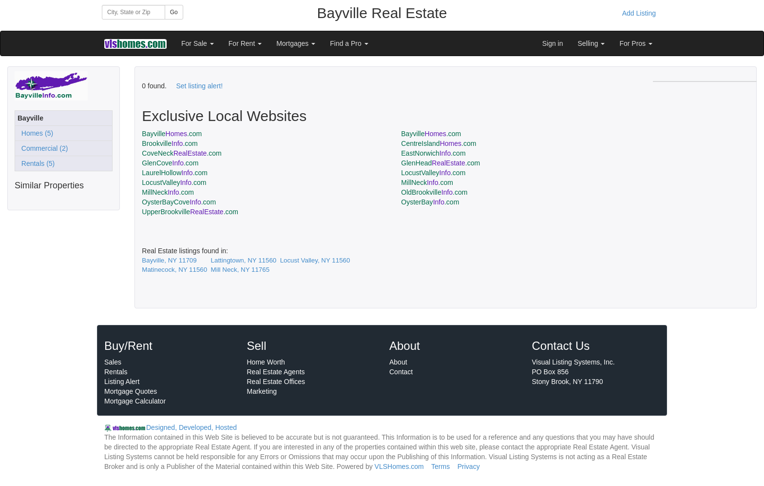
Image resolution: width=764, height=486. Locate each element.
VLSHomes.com (399, 466)
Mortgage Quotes (130, 391)
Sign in (552, 43)
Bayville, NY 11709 (169, 260)
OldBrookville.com (434, 192)
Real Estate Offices (276, 381)
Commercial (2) (43, 148)
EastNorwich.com (433, 153)
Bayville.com (172, 134)
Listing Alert (121, 381)
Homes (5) (35, 133)
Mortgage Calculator (135, 401)
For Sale (197, 43)
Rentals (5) (36, 163)
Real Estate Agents (276, 372)
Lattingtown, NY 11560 (244, 260)
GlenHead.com (440, 163)
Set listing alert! (199, 86)
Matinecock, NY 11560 (174, 269)
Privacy (469, 466)
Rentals (115, 372)
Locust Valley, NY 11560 (315, 260)
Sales (112, 362)
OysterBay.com (430, 202)
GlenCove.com (170, 163)
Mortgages (295, 43)
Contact (401, 372)
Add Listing (639, 13)
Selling (591, 43)
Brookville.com (169, 143)
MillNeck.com (427, 182)
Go (174, 12)
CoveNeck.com (181, 153)
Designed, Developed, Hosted (191, 427)
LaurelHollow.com (175, 173)
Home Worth (266, 362)
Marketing (262, 391)
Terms (440, 466)
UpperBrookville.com (190, 212)
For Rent (245, 43)
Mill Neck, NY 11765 (240, 269)
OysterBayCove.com (179, 202)
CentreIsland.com (438, 143)
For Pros (635, 43)
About (398, 362)
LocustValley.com (433, 173)
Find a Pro (349, 43)
